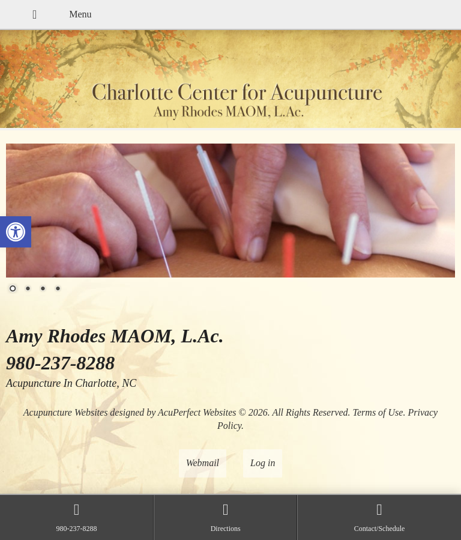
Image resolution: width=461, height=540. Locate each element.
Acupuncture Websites (65, 412)
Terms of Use (378, 412)
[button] (15, 231)
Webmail (202, 463)
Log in (262, 463)
